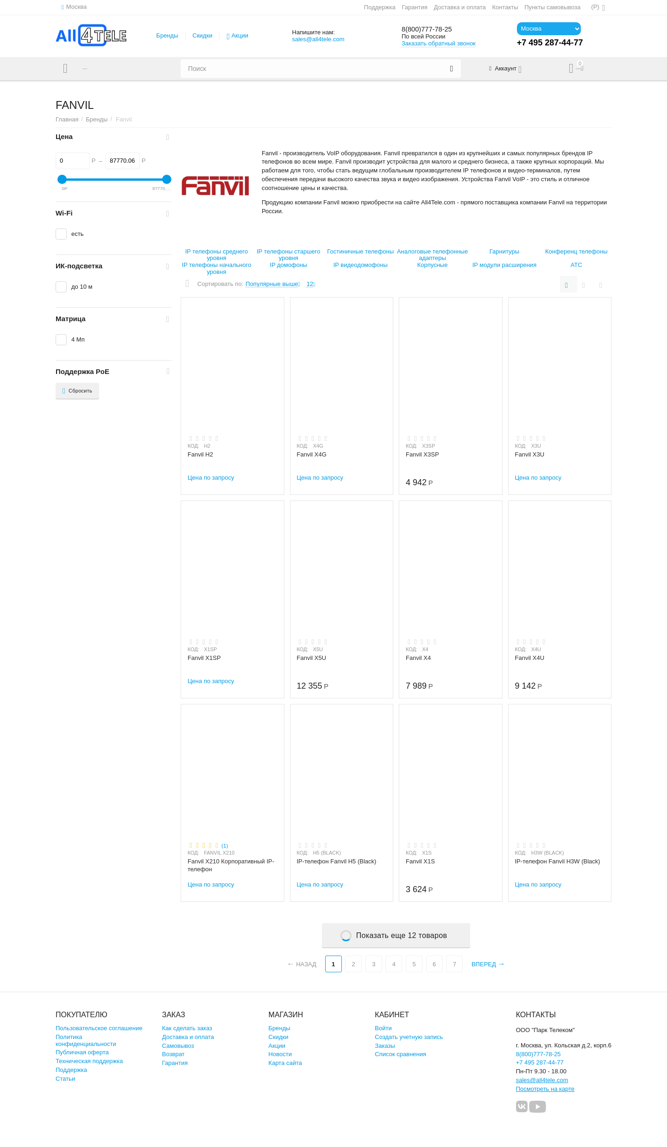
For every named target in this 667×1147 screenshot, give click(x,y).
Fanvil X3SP (422, 454)
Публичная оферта (82, 1052)
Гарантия (414, 7)
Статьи (65, 1078)
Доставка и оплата (459, 7)
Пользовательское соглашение (99, 1028)
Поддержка (379, 7)
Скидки (203, 35)
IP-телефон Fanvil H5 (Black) (337, 861)
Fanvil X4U (530, 657)
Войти (383, 1028)
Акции (240, 35)
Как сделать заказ (187, 1028)
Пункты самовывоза (552, 7)
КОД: (193, 446)
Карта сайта (285, 1062)
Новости (280, 1054)
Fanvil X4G (312, 454)
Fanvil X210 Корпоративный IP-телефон (231, 865)
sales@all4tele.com (318, 39)
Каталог (94, 68)
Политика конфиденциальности (86, 1040)
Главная (67, 119)
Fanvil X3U (530, 454)
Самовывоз (178, 1045)
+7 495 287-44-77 (540, 1062)
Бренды (167, 35)
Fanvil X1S (420, 861)
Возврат (173, 1054)
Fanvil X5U (312, 657)
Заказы (385, 1045)
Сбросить (77, 391)
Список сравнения (400, 1054)
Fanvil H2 (200, 454)
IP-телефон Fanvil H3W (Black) (557, 861)
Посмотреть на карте (545, 1088)
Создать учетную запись (409, 1036)
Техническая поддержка (89, 1061)
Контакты (504, 7)
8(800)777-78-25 (433, 29)
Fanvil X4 (418, 657)
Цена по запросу (211, 477)
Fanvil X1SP (204, 657)
